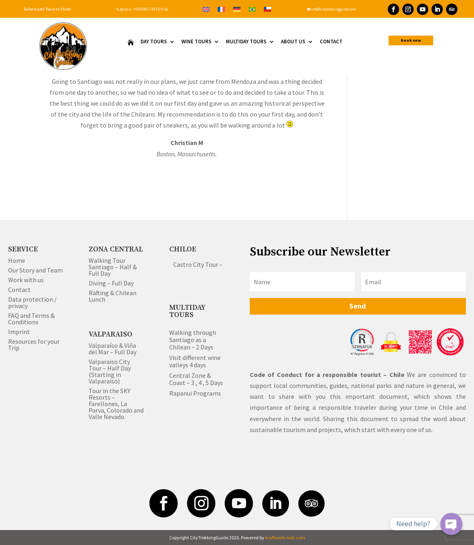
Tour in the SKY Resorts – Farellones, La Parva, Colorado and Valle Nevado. (116, 404)
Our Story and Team (35, 270)
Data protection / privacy (32, 302)
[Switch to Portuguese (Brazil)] (252, 8)
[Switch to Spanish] (267, 8)
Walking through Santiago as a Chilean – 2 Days (192, 339)
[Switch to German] (236, 8)
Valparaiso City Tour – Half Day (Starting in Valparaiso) (110, 371)
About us (293, 42)
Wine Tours (196, 42)
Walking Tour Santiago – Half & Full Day (113, 266)
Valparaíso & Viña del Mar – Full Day (112, 348)
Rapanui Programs (195, 393)
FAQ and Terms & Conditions (31, 318)
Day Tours (153, 42)
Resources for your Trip (34, 344)
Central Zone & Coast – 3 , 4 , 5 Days (196, 379)
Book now (411, 40)
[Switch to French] (221, 8)
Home (16, 260)
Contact (331, 42)
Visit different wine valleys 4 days (195, 361)
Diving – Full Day (111, 283)
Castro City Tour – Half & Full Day (218, 264)
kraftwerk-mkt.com (285, 537)
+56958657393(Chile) (150, 9)
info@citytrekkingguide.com (331, 9)
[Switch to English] (206, 8)
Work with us (26, 280)
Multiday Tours (246, 42)
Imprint (19, 332)
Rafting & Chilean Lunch (112, 296)
